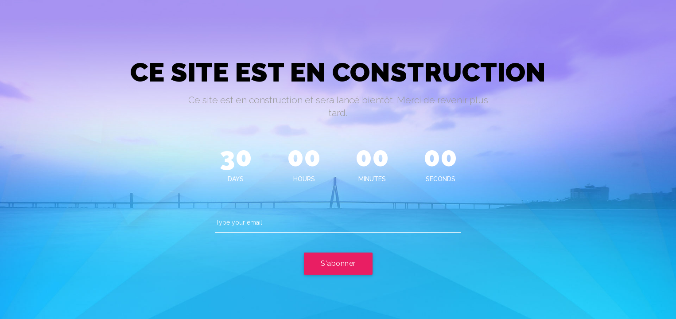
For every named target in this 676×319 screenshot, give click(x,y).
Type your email (238, 222)
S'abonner (338, 263)
